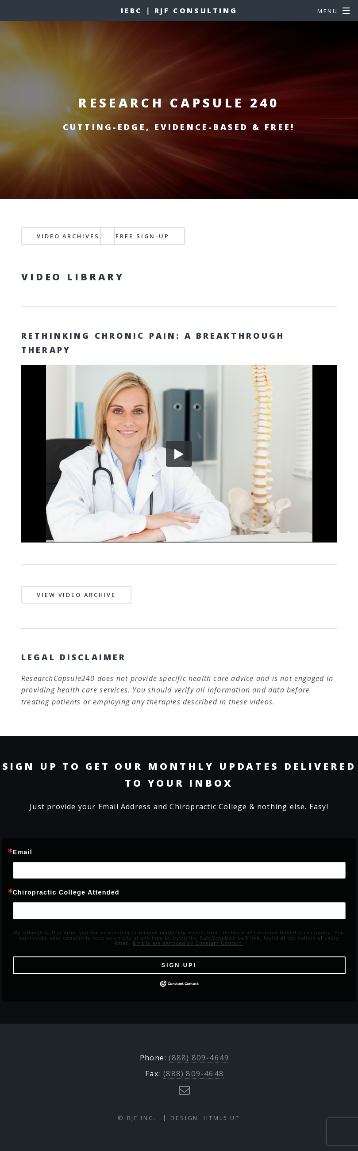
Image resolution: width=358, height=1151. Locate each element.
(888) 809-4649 (199, 1057)
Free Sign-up (142, 236)
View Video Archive (76, 595)
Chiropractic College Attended (66, 892)
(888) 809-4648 (193, 1073)
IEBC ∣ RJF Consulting (179, 10)
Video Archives (68, 236)
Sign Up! (179, 965)
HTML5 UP (222, 1118)
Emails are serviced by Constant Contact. (188, 943)
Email (22, 852)
